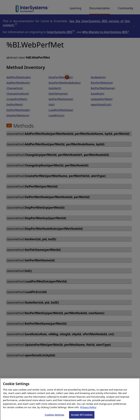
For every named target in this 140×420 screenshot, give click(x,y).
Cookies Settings (54, 416)
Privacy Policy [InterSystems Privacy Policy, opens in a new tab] (88, 409)
